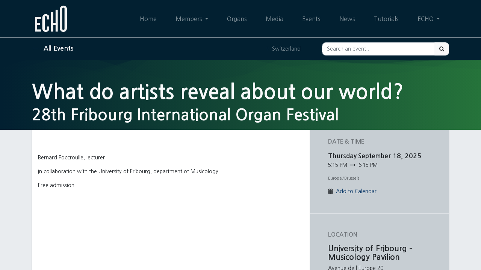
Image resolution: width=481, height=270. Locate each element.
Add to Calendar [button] (356, 191)
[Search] (441, 49)
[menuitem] (148, 19)
